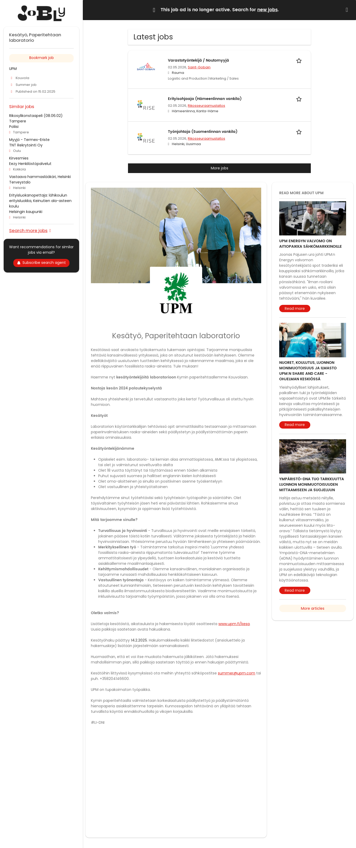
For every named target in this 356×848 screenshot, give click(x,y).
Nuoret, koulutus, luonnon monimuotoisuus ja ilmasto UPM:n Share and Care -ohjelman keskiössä (308, 371)
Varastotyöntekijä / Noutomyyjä (198, 60)
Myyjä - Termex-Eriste (29, 139)
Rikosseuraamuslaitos (206, 105)
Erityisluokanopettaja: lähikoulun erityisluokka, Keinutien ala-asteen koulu (40, 201)
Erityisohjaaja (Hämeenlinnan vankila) (205, 99)
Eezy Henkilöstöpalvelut (30, 163)
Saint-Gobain (199, 67)
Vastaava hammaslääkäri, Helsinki (40, 176)
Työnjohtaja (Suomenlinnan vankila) (202, 132)
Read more (295, 308)
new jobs (267, 10)
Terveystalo (20, 182)
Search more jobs (28, 230)
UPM (13, 68)
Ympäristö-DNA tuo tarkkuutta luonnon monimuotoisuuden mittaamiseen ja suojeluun (311, 484)
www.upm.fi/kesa (234, 623)
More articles (312, 608)
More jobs (219, 168)
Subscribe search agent (41, 262)
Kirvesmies (18, 158)
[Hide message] (347, 9)
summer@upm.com (236, 673)
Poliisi (14, 126)
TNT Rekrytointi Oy (26, 145)
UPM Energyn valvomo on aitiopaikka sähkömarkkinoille (310, 244)
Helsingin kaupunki (25, 211)
